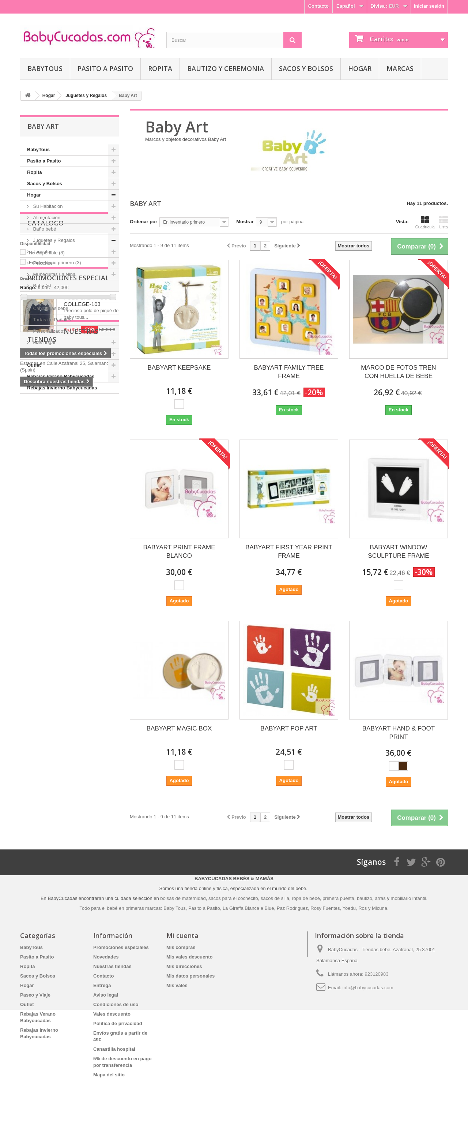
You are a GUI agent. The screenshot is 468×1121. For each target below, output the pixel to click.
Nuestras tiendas (60, 620)
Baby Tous (174, 908)
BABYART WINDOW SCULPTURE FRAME (398, 551)
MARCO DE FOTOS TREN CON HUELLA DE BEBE (398, 372)
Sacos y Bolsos (306, 68)
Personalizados (49, 331)
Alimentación (46, 217)
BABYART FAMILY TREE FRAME (289, 372)
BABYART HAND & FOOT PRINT (398, 732)
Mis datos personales (190, 976)
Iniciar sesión (429, 6)
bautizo (364, 898)
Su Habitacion (47, 206)
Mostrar (245, 221)
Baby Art (41, 285)
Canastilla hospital (114, 1049)
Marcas (400, 68)
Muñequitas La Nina (53, 274)
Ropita (160, 68)
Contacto (318, 6)
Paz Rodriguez (292, 908)
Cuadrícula (425, 222)
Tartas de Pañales (51, 319)
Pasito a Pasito (105, 68)
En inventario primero (55, 455)
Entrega (102, 985)
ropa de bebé (306, 898)
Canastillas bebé (50, 308)
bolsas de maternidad (182, 898)
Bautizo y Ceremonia (225, 68)
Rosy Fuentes (325, 908)
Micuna (379, 908)
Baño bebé (44, 229)
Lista (443, 222)
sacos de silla (275, 898)
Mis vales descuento (189, 957)
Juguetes (42, 251)
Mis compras (180, 947)
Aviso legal (105, 995)
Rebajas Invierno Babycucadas (62, 388)
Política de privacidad (117, 1023)
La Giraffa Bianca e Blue (248, 908)
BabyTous (45, 68)
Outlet (34, 365)
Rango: (28, 480)
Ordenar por (143, 221)
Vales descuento (112, 1014)
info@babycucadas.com (368, 987)
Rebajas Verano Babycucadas (60, 376)
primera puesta (338, 898)
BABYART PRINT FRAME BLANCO (179, 551)
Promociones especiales (72, 517)
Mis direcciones (184, 966)
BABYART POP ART (288, 728)
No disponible (47, 445)
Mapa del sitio (109, 1074)
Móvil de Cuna (48, 297)
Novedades (105, 957)
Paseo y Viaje (42, 353)
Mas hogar (44, 342)
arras (381, 898)
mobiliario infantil (408, 898)
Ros (362, 908)
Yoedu (349, 908)
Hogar (359, 68)
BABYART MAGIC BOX (179, 728)
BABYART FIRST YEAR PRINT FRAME (288, 551)
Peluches (42, 263)
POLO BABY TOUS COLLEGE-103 (88, 540)
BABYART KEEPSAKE (179, 367)
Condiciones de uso (116, 1004)
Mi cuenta (182, 935)
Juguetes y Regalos (53, 240)
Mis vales (177, 985)
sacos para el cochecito (233, 898)
